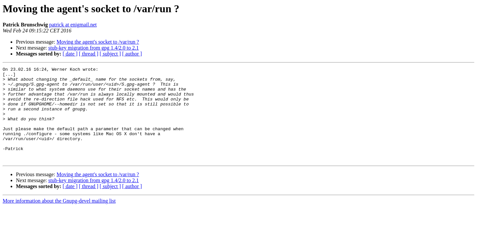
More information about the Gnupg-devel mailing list (59, 219)
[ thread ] (88, 54)
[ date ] (70, 54)
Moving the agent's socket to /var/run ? (98, 42)
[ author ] (132, 54)
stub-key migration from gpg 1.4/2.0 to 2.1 (93, 48)
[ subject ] (110, 54)
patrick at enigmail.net (73, 24)
